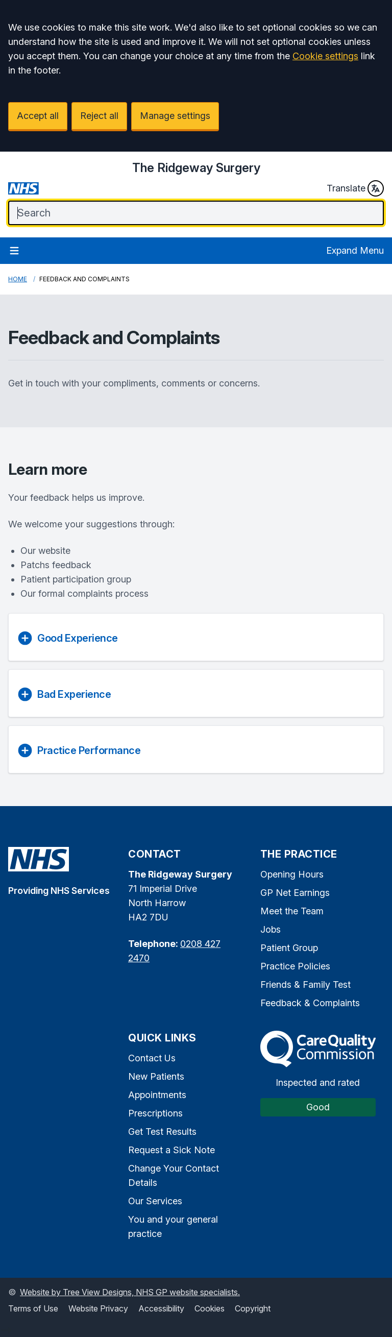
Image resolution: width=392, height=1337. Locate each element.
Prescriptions (155, 1113)
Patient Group (289, 947)
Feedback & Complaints (310, 1003)
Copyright (253, 1308)
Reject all (99, 115)
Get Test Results (162, 1131)
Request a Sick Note (171, 1150)
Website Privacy (98, 1308)
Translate (355, 188)
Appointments (157, 1094)
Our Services (155, 1201)
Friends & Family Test (305, 984)
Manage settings (175, 115)
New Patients (156, 1076)
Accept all (38, 115)
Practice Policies (295, 966)
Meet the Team (292, 911)
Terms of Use (33, 1308)
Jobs (270, 929)
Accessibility (161, 1308)
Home (17, 279)
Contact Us (152, 1058)
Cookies (209, 1308)
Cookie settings (325, 56)
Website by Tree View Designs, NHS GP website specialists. (130, 1292)
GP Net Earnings (295, 892)
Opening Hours (292, 874)
